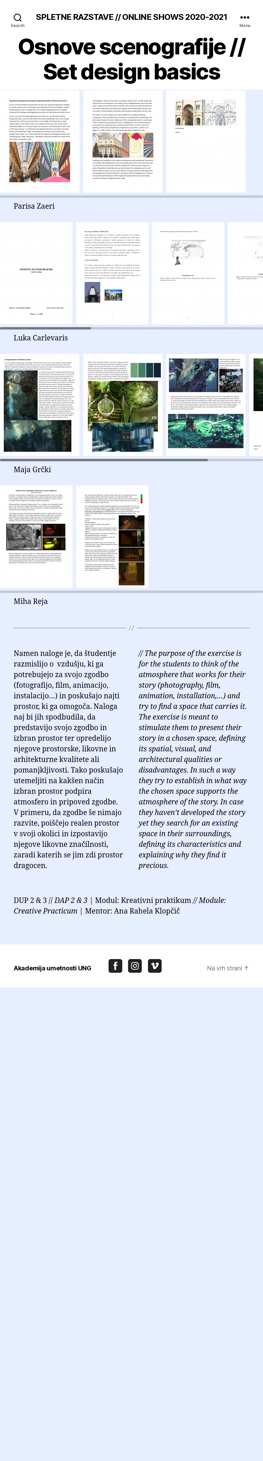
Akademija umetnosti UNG (52, 968)
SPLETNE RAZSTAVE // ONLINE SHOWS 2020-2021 (131, 17)
